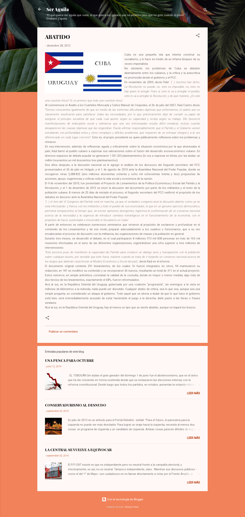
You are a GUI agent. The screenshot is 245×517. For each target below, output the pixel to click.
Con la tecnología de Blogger (122, 499)
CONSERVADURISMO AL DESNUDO (75, 405)
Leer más (193, 393)
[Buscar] (205, 10)
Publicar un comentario (63, 331)
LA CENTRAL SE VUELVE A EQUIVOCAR (78, 449)
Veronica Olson (132, 507)
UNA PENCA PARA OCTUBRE (69, 360)
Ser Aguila (58, 9)
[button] (197, 36)
